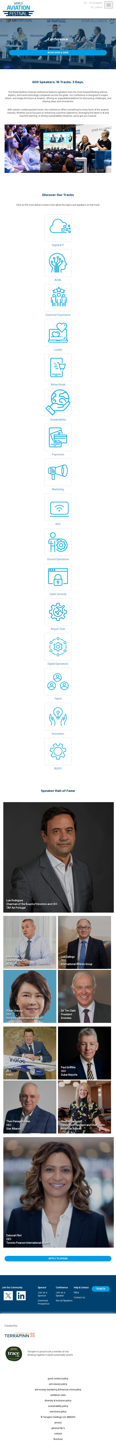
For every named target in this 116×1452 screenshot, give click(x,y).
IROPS (58, 754)
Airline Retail (58, 370)
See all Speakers (64, 1300)
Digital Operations (58, 649)
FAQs (76, 1292)
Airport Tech (58, 614)
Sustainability (58, 405)
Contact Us (79, 1297)
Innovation (58, 719)
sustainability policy (58, 1406)
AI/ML (58, 265)
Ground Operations (58, 544)
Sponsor (42, 1287)
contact (58, 1433)
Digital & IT (58, 230)
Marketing (58, 474)
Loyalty (58, 335)
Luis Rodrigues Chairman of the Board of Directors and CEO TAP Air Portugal (31, 904)
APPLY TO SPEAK (58, 1258)
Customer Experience (58, 300)
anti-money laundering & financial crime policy (58, 1389)
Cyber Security (58, 579)
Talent (58, 684)
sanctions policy (58, 1411)
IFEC (58, 509)
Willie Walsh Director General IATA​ (15, 960)
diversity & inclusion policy (58, 1400)
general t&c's (58, 1428)
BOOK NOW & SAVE (58, 52)
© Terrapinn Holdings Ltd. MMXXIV (58, 1417)
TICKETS (100, 1288)
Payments (58, 440)
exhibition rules (58, 1395)
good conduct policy (58, 1378)
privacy (58, 1422)
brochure (58, 1439)
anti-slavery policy (58, 1384)
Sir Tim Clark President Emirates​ (68, 1014)
